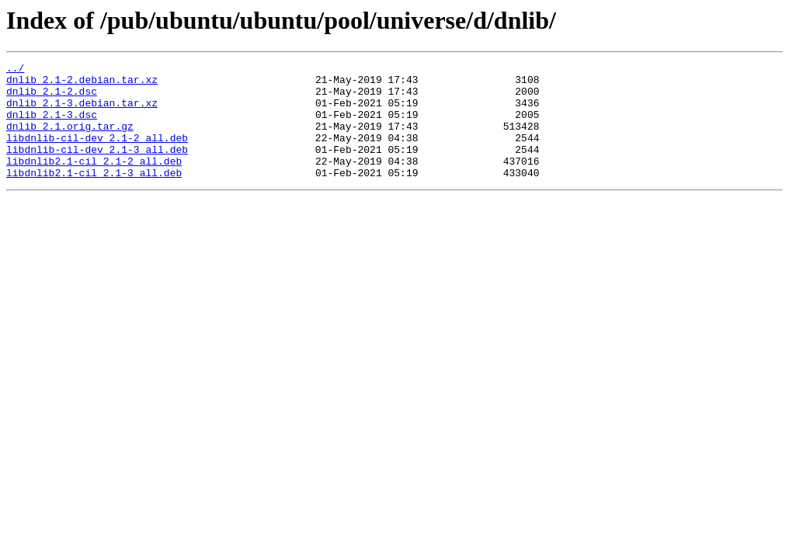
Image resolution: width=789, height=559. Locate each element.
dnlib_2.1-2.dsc (51, 98)
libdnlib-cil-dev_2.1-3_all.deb (97, 168)
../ (15, 70)
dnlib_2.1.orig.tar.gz (70, 140)
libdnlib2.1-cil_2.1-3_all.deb (94, 196)
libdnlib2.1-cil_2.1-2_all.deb (94, 182)
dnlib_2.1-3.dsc (51, 126)
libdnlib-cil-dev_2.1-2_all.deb (97, 154)
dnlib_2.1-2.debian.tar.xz (82, 84)
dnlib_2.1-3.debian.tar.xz (82, 112)
